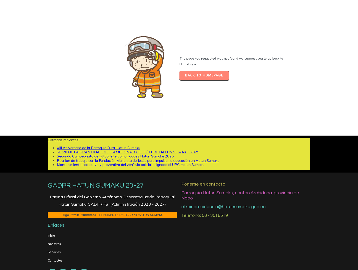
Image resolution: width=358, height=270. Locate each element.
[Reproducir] (55, 245)
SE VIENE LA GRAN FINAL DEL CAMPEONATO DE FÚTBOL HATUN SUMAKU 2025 (128, 138)
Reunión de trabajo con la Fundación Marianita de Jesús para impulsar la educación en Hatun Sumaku (138, 146)
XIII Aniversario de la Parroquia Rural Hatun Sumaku (98, 133)
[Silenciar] (293, 245)
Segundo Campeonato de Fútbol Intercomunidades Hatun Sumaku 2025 (115, 142)
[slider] (174, 245)
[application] (179, 245)
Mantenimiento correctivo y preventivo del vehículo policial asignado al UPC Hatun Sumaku (130, 150)
